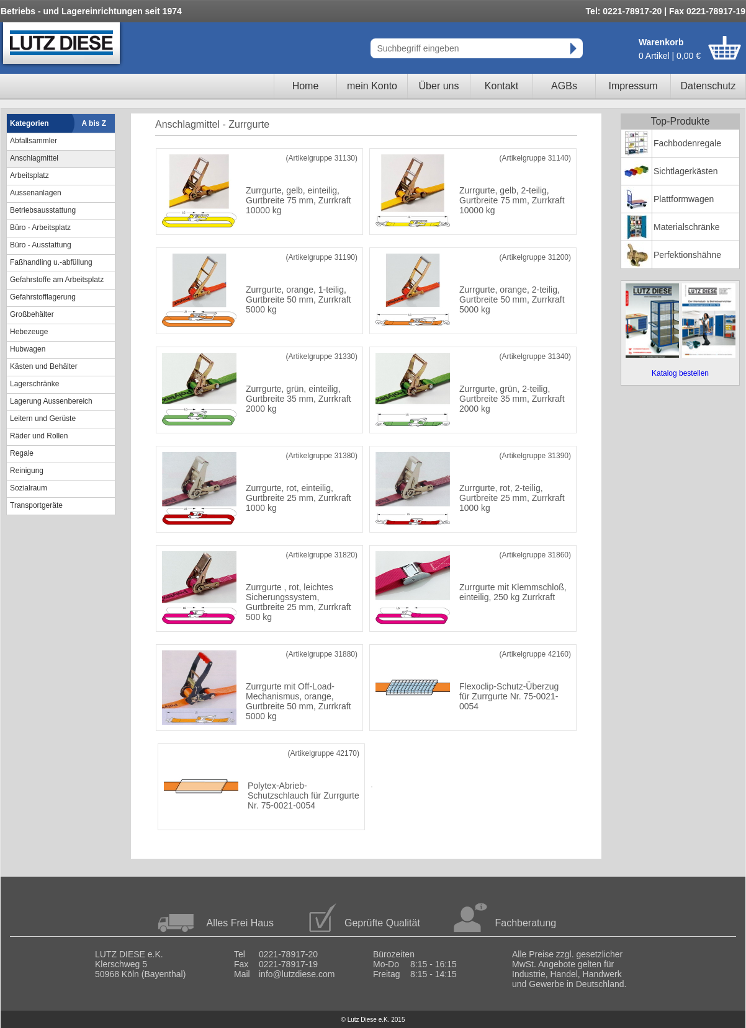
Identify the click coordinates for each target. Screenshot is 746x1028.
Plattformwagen (684, 199)
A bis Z (94, 123)
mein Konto (372, 86)
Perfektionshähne (687, 255)
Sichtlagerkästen (686, 171)
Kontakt (501, 86)
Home (305, 86)
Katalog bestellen (680, 373)
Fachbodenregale (687, 143)
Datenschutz (708, 86)
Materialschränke (687, 227)
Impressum (632, 86)
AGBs (564, 86)
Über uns (439, 86)
